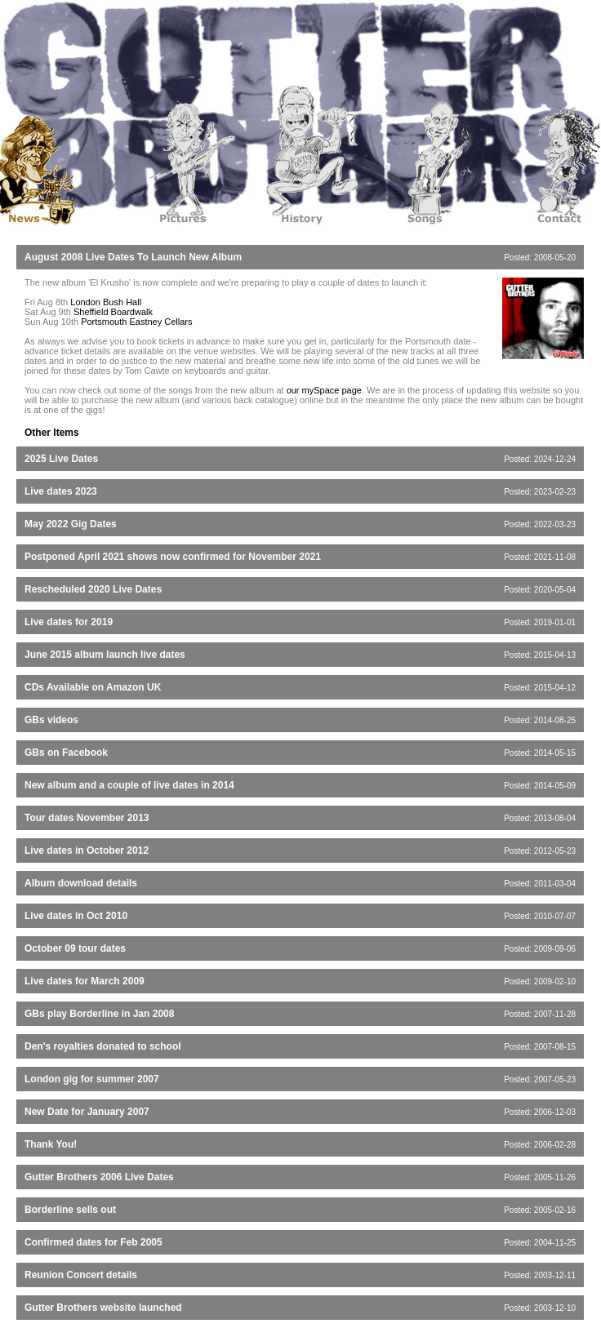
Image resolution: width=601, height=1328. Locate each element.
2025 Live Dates (61, 458)
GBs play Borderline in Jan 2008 (99, 1013)
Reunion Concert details (80, 1275)
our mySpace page (324, 390)
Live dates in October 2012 (86, 850)
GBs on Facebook (66, 752)
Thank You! (50, 1144)
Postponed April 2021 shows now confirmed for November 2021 (172, 556)
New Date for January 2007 (86, 1111)
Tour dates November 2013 (86, 818)
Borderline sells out (70, 1209)
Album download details (80, 883)
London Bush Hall (105, 302)
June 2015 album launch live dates (104, 654)
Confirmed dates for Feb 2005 (93, 1242)
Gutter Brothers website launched (103, 1307)
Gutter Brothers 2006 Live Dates (99, 1177)
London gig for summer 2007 (91, 1079)
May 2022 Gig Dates (70, 524)
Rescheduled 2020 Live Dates (93, 589)
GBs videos (51, 720)
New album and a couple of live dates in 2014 (129, 785)
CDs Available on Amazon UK (92, 687)
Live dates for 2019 (68, 622)
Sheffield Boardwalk (113, 312)
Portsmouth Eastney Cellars (136, 321)
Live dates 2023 (60, 491)
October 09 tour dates (75, 948)
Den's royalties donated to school (102, 1046)
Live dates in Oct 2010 (75, 916)
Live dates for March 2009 (84, 981)
